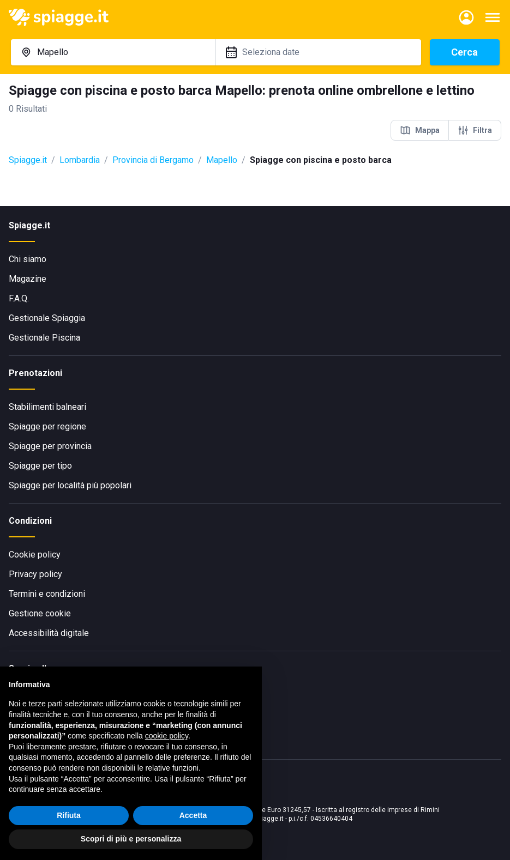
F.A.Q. (19, 298)
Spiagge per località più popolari (70, 485)
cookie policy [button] (166, 735)
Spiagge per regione (47, 426)
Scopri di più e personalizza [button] (131, 838)
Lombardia (79, 160)
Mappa (420, 130)
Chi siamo (27, 259)
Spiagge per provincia (50, 446)
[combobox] (113, 52)
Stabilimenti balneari (47, 407)
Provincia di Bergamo (153, 160)
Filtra (475, 130)
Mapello (221, 160)
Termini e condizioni (47, 594)
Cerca (464, 52)
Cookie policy (35, 554)
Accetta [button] (193, 815)
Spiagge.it (28, 160)
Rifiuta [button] (69, 815)
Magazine (27, 279)
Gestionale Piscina (44, 337)
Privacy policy (35, 574)
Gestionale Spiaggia (47, 318)
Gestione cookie (40, 613)
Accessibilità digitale (49, 633)
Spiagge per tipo (40, 466)
